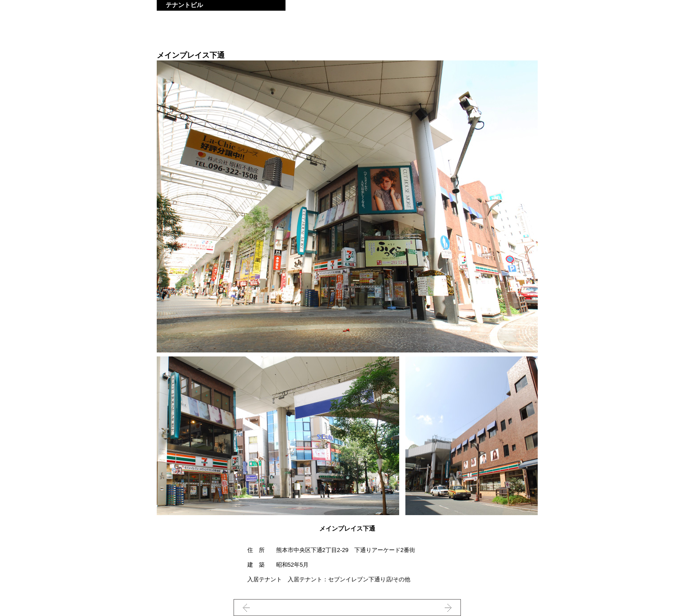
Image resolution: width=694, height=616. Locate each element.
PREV (263, 608)
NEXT (430, 608)
